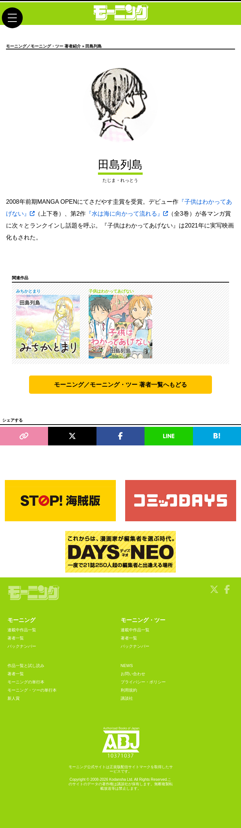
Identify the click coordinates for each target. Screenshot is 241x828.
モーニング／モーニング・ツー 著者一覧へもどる (120, 384)
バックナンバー (21, 646)
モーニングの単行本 (25, 682)
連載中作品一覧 (21, 630)
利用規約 (129, 690)
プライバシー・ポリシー (143, 682)
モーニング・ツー (143, 620)
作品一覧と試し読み (25, 665)
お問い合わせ (133, 673)
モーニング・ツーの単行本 (32, 690)
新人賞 (13, 698)
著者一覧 (15, 638)
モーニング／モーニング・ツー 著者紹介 (43, 46)
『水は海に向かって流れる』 (127, 213)
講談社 (127, 698)
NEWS (127, 665)
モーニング (21, 620)
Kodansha (117, 779)
